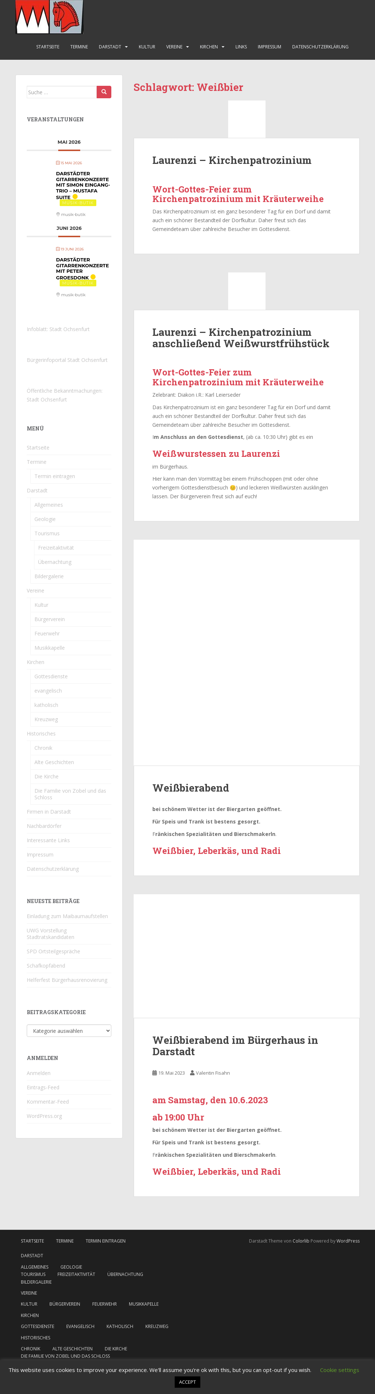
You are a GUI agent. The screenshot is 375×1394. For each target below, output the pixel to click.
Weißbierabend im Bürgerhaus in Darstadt (235, 1045)
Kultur (147, 47)
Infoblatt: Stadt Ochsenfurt (58, 329)
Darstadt (110, 47)
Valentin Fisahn (213, 1073)
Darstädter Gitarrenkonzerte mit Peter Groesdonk (82, 268)
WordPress (348, 1241)
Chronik (43, 747)
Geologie (45, 519)
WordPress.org (44, 1115)
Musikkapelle (49, 647)
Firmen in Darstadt (49, 811)
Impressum (269, 47)
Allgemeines (48, 504)
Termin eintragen (54, 476)
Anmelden (39, 1073)
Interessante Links (48, 840)
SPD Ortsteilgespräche (53, 951)
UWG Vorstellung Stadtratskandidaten (50, 933)
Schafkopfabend (46, 965)
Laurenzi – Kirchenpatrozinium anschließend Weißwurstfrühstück (241, 337)
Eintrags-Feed (43, 1087)
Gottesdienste (51, 676)
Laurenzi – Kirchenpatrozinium (232, 160)
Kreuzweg (46, 719)
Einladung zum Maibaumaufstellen (67, 916)
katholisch (46, 704)
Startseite (47, 47)
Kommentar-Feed (48, 1101)
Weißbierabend (190, 788)
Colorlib (301, 1241)
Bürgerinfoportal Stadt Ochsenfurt (67, 359)
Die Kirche (46, 776)
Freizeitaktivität (56, 547)
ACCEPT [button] (187, 1382)
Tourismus (47, 533)
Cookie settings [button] (339, 1369)
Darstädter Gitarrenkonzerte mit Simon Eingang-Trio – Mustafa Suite (83, 185)
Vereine (174, 47)
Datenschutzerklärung (320, 47)
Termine (79, 47)
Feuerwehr (47, 633)
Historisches (41, 733)
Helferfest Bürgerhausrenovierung (67, 979)
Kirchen (209, 47)
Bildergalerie (49, 576)
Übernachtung (54, 561)
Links (241, 47)
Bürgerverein (49, 619)
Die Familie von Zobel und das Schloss (70, 794)
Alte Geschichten (54, 762)
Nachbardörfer (44, 825)
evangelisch (48, 690)
